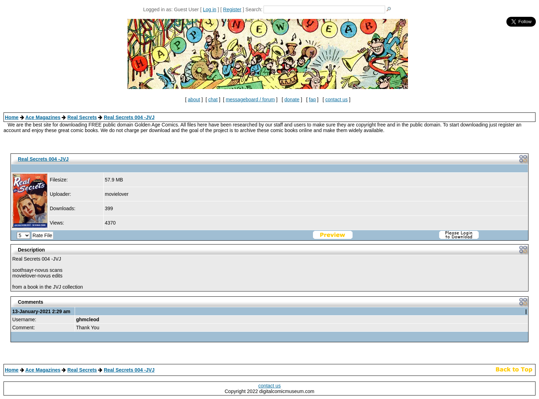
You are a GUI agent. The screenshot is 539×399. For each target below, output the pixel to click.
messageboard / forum (250, 99)
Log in (209, 9)
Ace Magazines (42, 117)
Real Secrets (82, 117)
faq (312, 99)
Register (232, 9)
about (194, 99)
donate (291, 99)
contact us (336, 99)
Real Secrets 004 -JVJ (129, 117)
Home (12, 117)
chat (212, 99)
